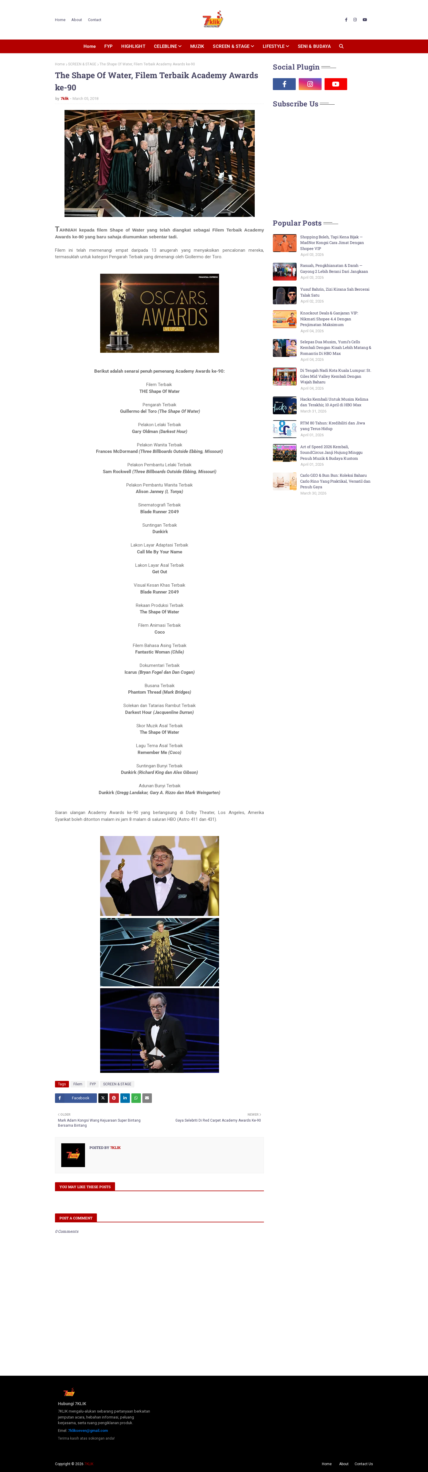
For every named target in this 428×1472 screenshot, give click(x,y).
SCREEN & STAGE (82, 64)
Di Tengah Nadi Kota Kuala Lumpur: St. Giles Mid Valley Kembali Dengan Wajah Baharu (335, 376)
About (76, 20)
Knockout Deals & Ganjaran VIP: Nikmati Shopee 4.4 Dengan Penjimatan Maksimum (329, 318)
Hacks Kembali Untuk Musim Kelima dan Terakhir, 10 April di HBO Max (334, 402)
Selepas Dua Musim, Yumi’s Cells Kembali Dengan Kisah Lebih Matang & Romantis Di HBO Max (335, 347)
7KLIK (88, 1464)
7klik (65, 98)
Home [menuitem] (90, 46)
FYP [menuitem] (108, 46)
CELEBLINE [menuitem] (165, 46)
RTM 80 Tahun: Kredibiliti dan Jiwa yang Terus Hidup (332, 426)
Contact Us (364, 1464)
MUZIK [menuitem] (197, 46)
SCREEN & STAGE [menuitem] (231, 46)
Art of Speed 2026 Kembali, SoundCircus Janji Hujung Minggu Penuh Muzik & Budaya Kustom (331, 452)
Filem (77, 1084)
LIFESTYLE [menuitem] (274, 46)
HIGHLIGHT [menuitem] (133, 46)
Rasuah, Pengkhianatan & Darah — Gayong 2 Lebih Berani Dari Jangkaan (334, 268)
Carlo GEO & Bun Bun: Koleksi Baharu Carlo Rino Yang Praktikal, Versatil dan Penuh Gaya (335, 481)
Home (60, 20)
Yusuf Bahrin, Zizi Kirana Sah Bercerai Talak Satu (334, 292)
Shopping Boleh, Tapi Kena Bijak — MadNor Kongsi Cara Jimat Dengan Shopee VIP (332, 242)
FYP (93, 1084)
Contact (94, 20)
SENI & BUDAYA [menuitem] (314, 46)
